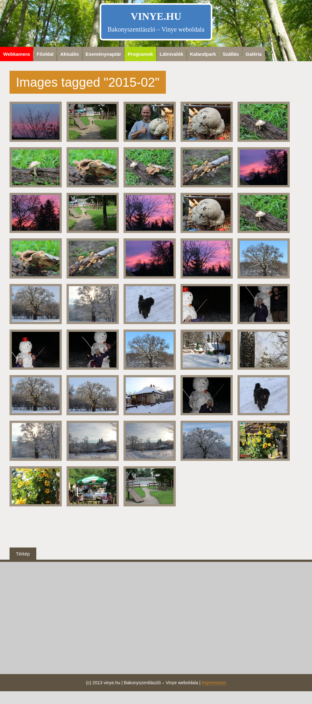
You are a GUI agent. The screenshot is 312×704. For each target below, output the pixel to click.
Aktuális (69, 54)
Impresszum (214, 682)
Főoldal (45, 54)
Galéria (253, 54)
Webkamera (16, 54)
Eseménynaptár (103, 54)
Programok (140, 54)
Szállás (231, 54)
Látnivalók (171, 54)
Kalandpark (203, 54)
